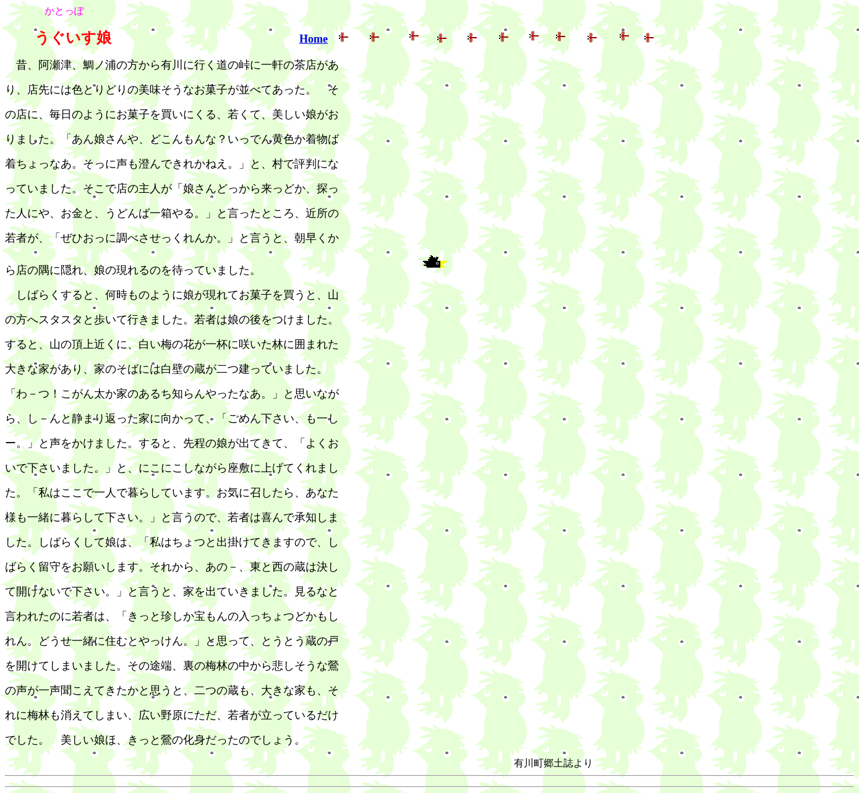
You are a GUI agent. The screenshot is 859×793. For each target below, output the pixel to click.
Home (313, 39)
